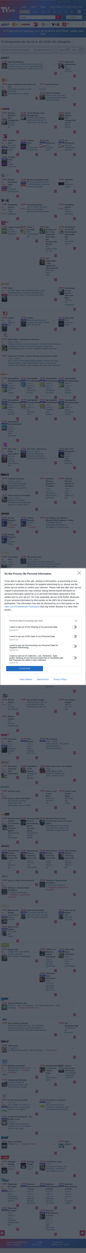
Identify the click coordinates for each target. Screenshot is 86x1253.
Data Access (43, 679)
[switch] (74, 626)
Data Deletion (25, 679)
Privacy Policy (60, 679)
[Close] (80, 574)
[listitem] (43, 620)
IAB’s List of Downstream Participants (22, 606)
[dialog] (43, 626)
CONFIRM (24, 668)
